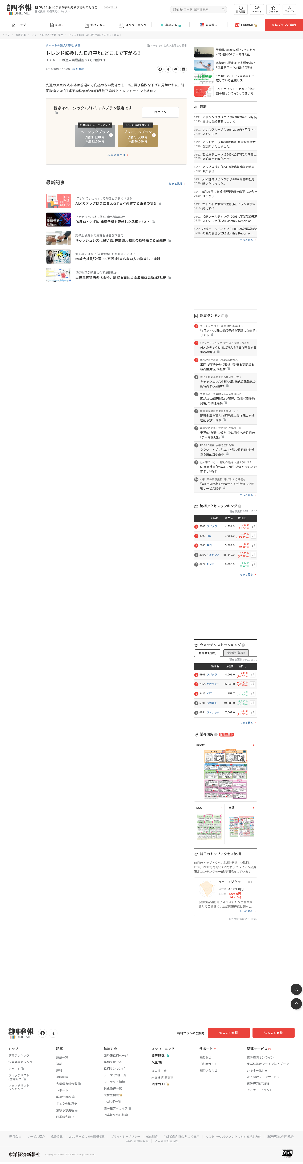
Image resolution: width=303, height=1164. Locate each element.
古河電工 (212, 703)
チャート (257, 9)
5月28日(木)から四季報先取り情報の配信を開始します (70, 7)
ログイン (289, 9)
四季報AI (246, 25)
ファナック (213, 712)
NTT (209, 693)
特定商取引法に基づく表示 (182, 1136)
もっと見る (176, 182)
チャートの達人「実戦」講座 (47, 34)
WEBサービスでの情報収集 (85, 1136)
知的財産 (152, 1136)
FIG (209, 535)
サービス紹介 (33, 1136)
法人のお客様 (275, 1033)
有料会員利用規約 (137, 1140)
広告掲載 (55, 1136)
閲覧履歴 (241, 9)
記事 (57, 25)
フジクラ (212, 526)
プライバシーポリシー (125, 1136)
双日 (209, 545)
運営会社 (12, 1136)
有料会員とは (116, 154)
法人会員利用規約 (167, 1140)
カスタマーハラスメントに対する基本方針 (234, 1136)
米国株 (208, 25)
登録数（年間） (236, 653)
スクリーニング (133, 25)
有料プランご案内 (284, 25)
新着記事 (21, 34)
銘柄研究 (95, 25)
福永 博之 (78, 69)
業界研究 (170, 25)
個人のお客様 (233, 1033)
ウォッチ (273, 9)
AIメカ (210, 564)
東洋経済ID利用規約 (283, 1136)
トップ (19, 25)
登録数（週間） (208, 653)
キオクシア (213, 554)
